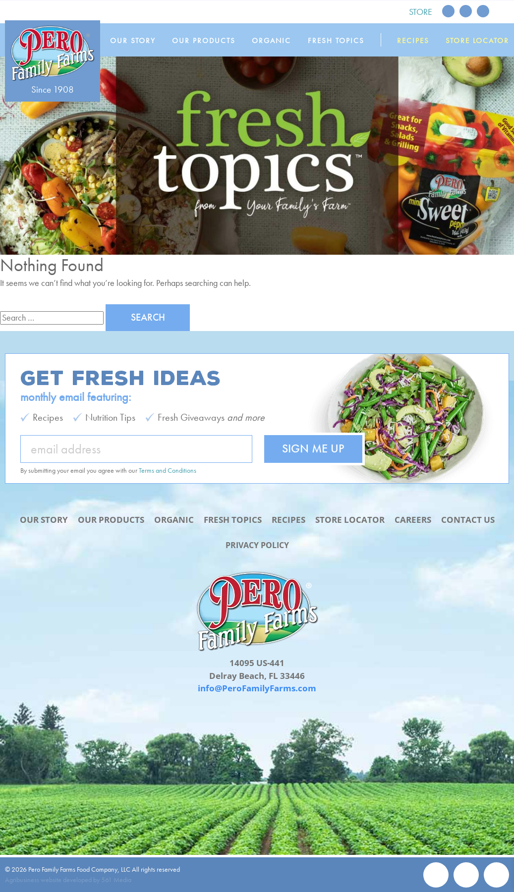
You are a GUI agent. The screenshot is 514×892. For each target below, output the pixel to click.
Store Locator (477, 41)
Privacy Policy (257, 544)
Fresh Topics (337, 41)
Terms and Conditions (167, 470)
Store (420, 11)
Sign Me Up (313, 448)
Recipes (414, 41)
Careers (413, 519)
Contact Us (468, 519)
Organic (274, 41)
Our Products (207, 41)
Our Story (137, 41)
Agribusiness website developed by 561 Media (68, 879)
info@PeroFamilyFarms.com (257, 688)
